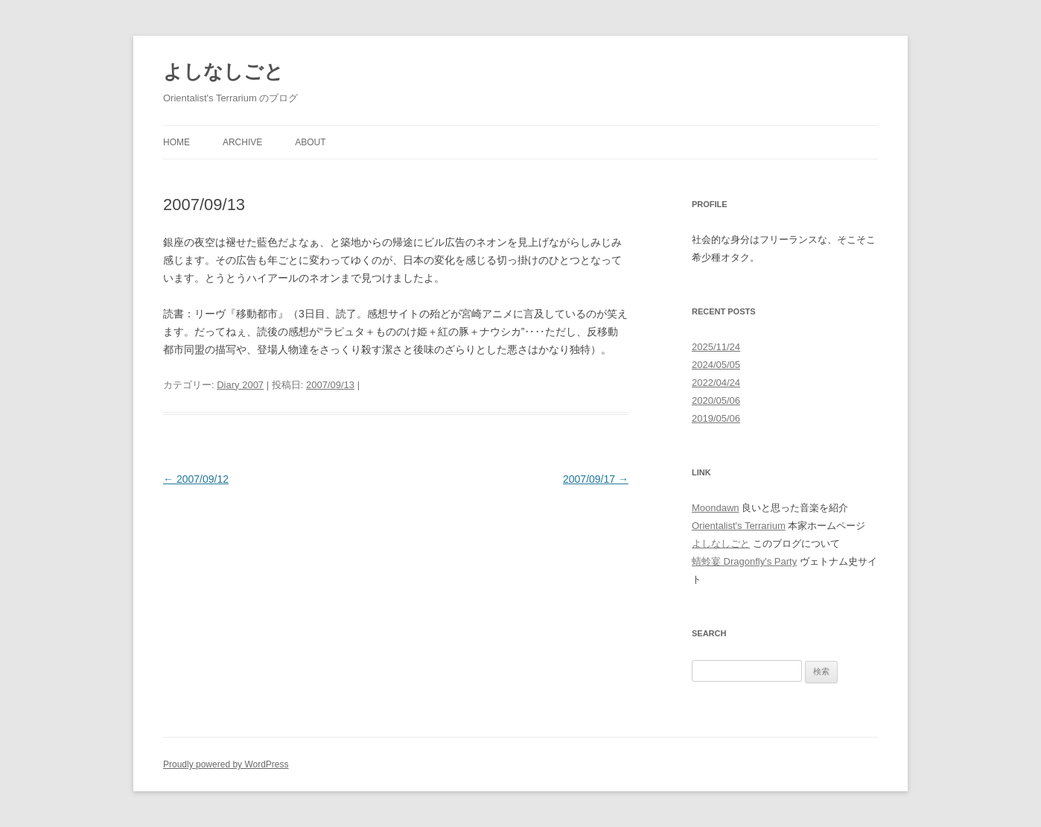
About (310, 142)
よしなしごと (223, 71)
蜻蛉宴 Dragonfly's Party (744, 561)
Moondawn (715, 507)
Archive (242, 142)
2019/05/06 (716, 418)
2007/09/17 (595, 479)
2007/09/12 (196, 479)
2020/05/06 (716, 400)
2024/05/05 (716, 364)
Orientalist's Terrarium (739, 525)
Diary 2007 (240, 384)
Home (176, 142)
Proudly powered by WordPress (226, 764)
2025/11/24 (716, 346)
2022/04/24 (716, 382)
